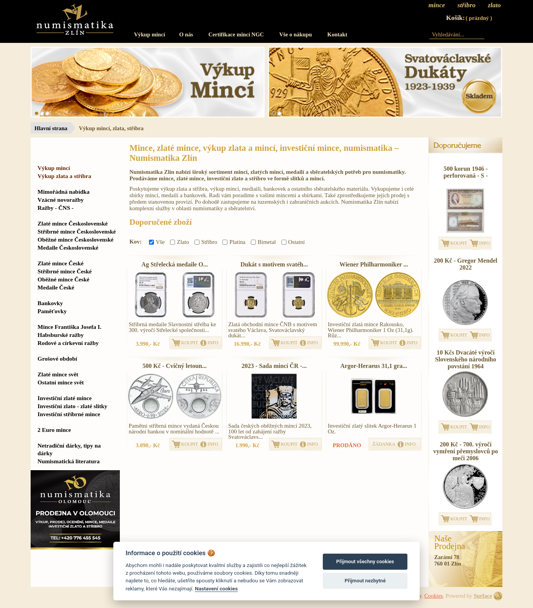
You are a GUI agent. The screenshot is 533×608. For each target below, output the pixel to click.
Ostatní (293, 242)
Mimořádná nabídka (64, 191)
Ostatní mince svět (61, 382)
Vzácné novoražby (60, 199)
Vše (157, 242)
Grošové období (57, 358)
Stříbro (206, 242)
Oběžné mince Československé (75, 239)
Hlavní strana (50, 128)
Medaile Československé (68, 247)
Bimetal (263, 242)
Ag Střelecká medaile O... (174, 264)
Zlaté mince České (60, 263)
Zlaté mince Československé (73, 223)
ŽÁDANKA (384, 444)
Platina (233, 242)
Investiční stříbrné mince (69, 414)
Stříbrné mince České (65, 271)
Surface (483, 596)
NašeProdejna (449, 542)
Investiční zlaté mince (65, 398)
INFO (213, 342)
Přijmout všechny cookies (365, 561)
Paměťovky (52, 311)
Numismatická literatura (69, 461)
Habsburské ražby (61, 335)
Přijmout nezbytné (365, 580)
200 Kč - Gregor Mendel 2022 (465, 264)
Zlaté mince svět (58, 374)
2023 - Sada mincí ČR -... (274, 366)
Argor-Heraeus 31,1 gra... (373, 366)
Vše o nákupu (295, 34)
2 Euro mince (54, 430)
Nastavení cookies (216, 588)
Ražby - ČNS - (56, 207)
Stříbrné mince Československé (77, 231)
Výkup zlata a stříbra (64, 176)
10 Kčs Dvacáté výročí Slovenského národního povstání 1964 (465, 359)
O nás (186, 34)
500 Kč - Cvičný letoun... (174, 366)
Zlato (179, 242)
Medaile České (56, 287)
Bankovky (50, 303)
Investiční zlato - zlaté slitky (72, 406)
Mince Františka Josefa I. (69, 327)
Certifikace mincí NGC (236, 34)
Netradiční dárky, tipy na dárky (69, 449)
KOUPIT (189, 342)
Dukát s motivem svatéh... (274, 264)
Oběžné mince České (63, 279)
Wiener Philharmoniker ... (373, 264)
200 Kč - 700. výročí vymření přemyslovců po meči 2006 (465, 451)
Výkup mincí (149, 34)
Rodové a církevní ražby (68, 343)
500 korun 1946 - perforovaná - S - (465, 172)
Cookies (433, 596)
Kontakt (337, 34)
